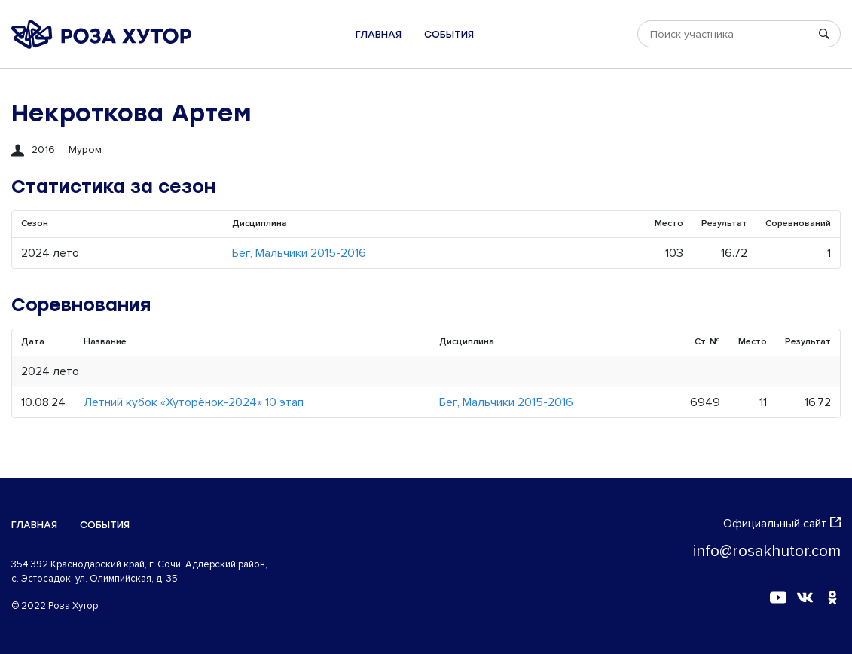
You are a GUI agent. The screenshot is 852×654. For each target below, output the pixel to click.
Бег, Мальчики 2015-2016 (299, 253)
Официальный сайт (782, 523)
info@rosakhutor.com (767, 551)
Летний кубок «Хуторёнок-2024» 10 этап (194, 402)
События (449, 34)
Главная (379, 34)
